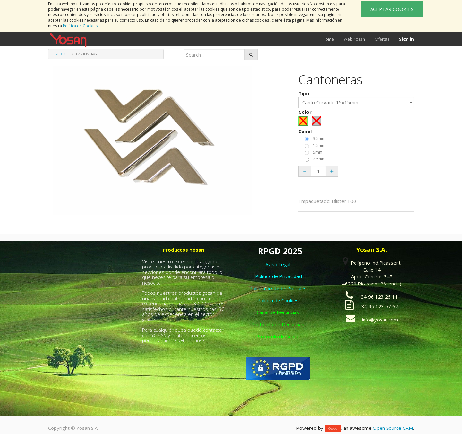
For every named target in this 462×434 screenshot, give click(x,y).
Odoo (332, 428)
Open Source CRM (393, 428)
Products (61, 54)
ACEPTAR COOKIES (392, 9)
